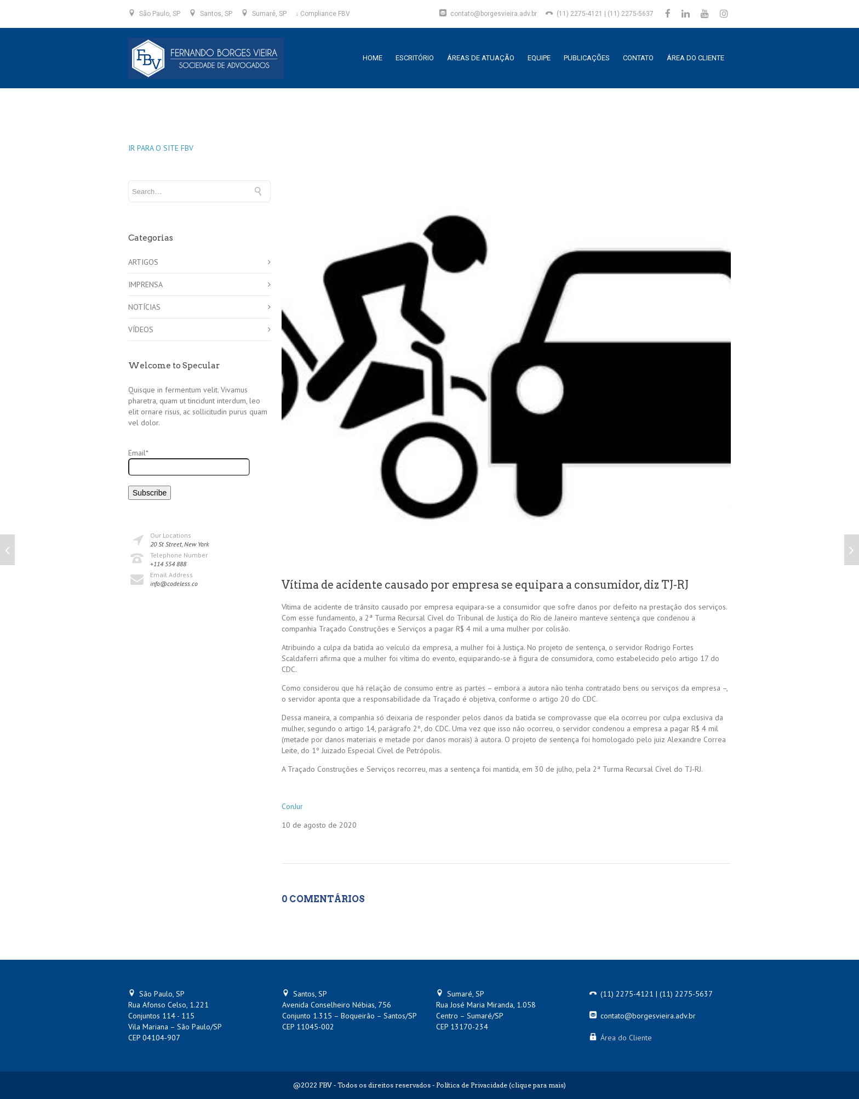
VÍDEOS (140, 329)
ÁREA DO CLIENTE (695, 58)
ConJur (292, 806)
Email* (189, 462)
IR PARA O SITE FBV (160, 148)
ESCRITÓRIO (415, 58)
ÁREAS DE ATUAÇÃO (480, 58)
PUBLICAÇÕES (587, 58)
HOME (372, 58)
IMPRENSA (145, 284)
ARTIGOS (143, 262)
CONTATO (638, 58)
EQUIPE (539, 58)
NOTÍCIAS (144, 307)
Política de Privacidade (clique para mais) (501, 1085)
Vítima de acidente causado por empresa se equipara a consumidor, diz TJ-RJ (485, 584)
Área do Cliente (626, 1038)
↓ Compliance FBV (322, 14)
